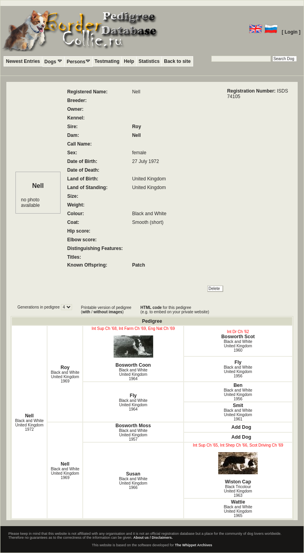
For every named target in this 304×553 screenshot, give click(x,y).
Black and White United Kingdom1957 (133, 434)
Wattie (238, 502)
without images (107, 312)
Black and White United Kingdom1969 (65, 376)
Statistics (149, 61)
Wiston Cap (238, 468)
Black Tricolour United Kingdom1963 (238, 491)
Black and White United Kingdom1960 (238, 345)
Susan (133, 474)
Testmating (107, 61)
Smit (238, 405)
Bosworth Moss (133, 425)
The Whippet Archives (193, 545)
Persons (78, 61)
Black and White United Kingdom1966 (133, 483)
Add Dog (241, 427)
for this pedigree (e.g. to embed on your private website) (175, 309)
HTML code (151, 307)
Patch (138, 265)
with (86, 312)
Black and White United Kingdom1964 (133, 374)
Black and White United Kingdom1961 (238, 414)
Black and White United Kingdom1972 (29, 425)
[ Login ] (291, 32)
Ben (238, 385)
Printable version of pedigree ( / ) (106, 309)
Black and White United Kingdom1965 (238, 511)
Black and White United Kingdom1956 (238, 371)
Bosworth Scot (238, 336)
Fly (238, 362)
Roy (136, 126)
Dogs (53, 61)
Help (129, 61)
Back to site (177, 61)
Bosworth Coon (133, 351)
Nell (136, 135)
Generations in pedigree (39, 307)
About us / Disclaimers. (153, 538)
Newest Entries (23, 61)
